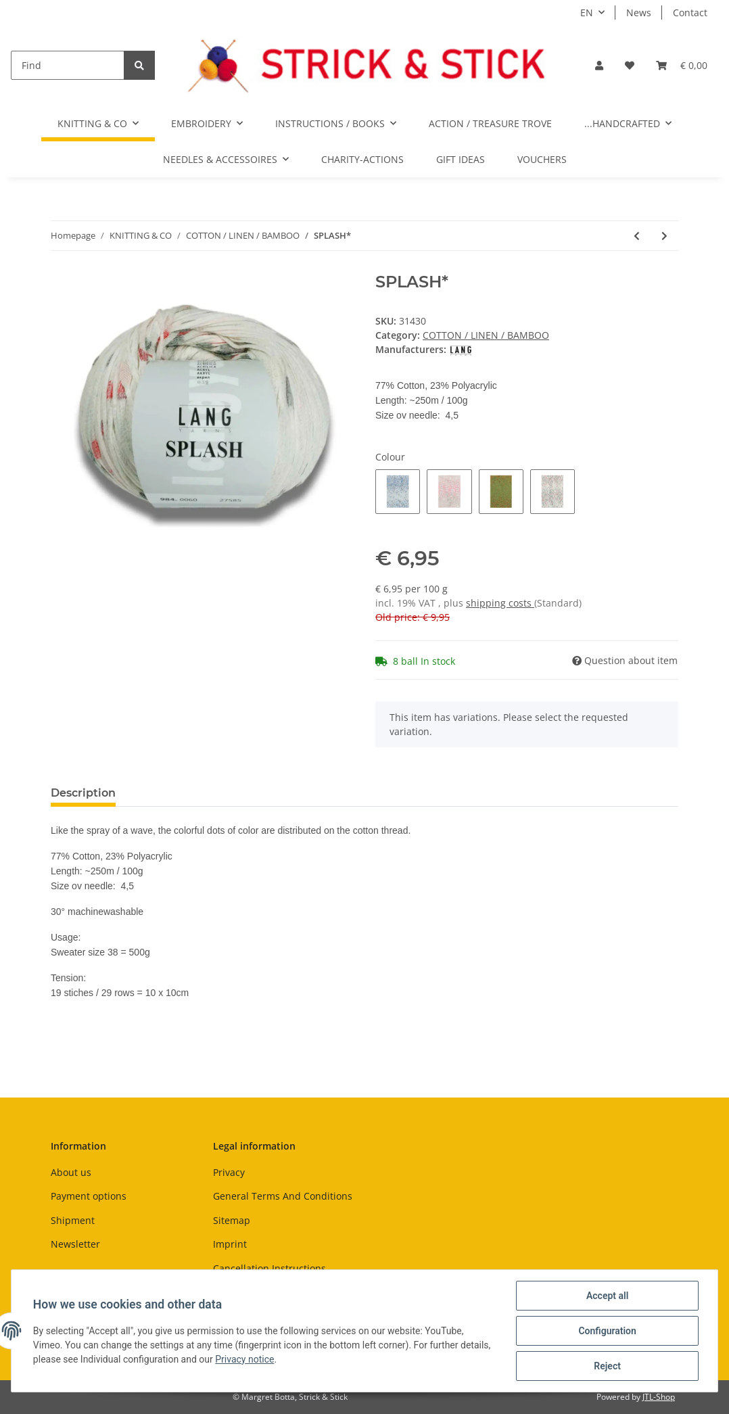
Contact (690, 12)
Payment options (88, 1195)
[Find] (67, 65)
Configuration (607, 1330)
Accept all (607, 1295)
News (638, 12)
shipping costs (500, 602)
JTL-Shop (658, 1397)
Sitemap (231, 1220)
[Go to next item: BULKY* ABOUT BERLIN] (664, 235)
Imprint (230, 1244)
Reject (607, 1366)
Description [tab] (83, 792)
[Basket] (681, 65)
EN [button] (586, 12)
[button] (599, 65)
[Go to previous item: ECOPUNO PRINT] (637, 235)
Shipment (73, 1220)
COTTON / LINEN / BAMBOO (486, 335)
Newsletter (75, 1244)
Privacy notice (244, 1359)
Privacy (229, 1172)
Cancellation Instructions (269, 1268)
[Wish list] (629, 65)
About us (71, 1172)
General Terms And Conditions (282, 1195)
